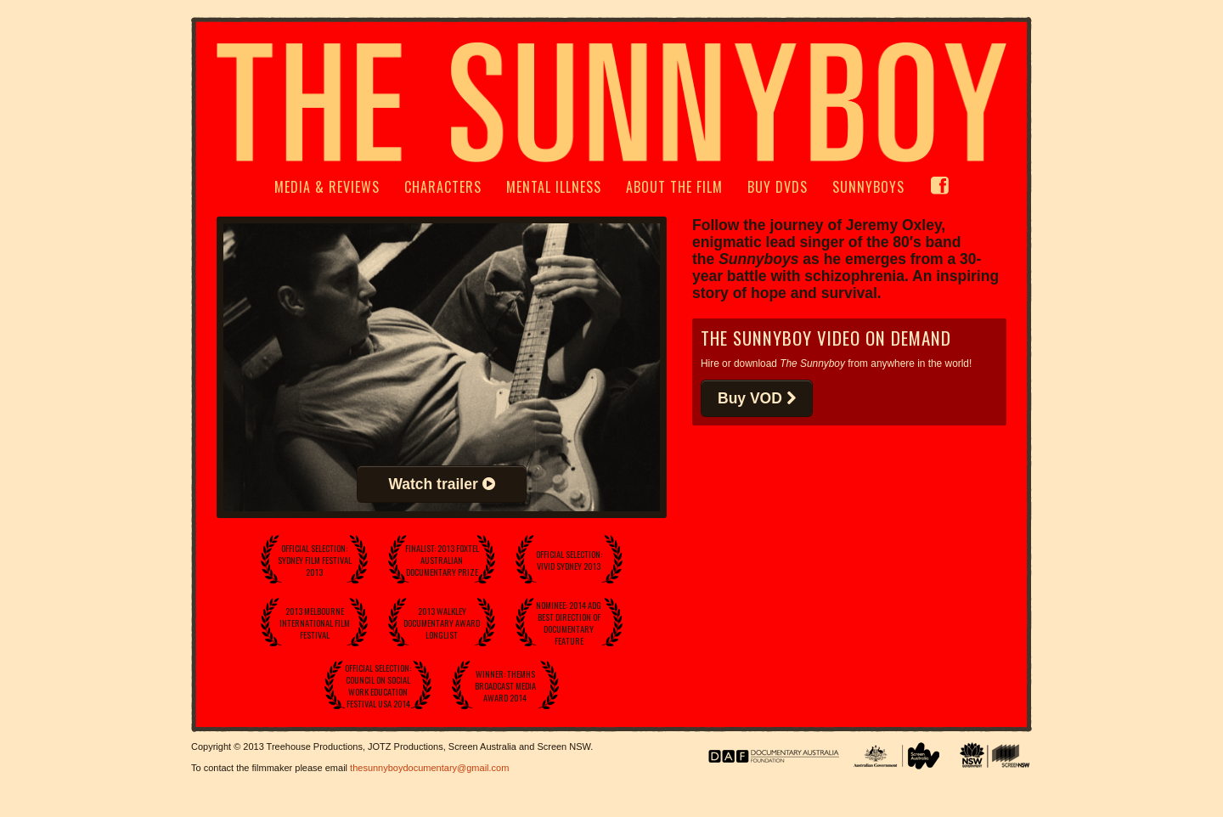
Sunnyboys (868, 187)
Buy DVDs (777, 187)
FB (939, 194)
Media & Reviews (327, 187)
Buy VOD (757, 398)
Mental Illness (553, 187)
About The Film (674, 187)
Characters (443, 187)
